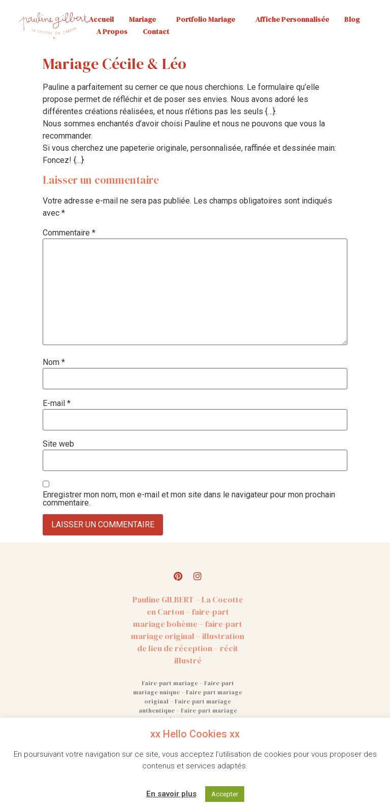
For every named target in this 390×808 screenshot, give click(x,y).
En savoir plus (171, 793)
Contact (156, 31)
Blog (352, 19)
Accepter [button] (224, 794)
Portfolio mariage (208, 19)
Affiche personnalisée (292, 19)
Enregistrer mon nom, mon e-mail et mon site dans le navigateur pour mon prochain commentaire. (189, 499)
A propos (111, 31)
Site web (58, 444)
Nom (54, 362)
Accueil (101, 19)
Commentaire (69, 233)
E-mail (57, 403)
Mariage (145, 19)
